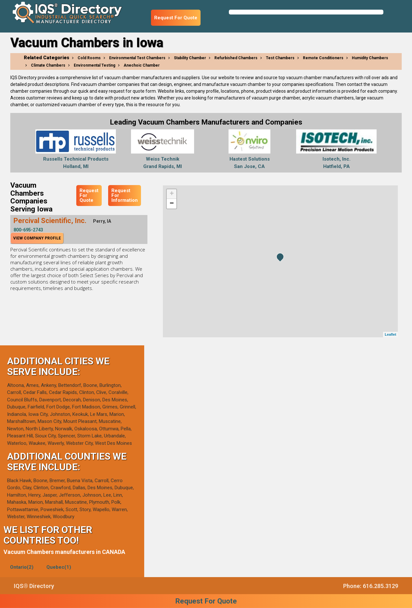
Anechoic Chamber (142, 65)
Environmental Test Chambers (137, 58)
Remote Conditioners (323, 58)
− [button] (172, 204)
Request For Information (124, 195)
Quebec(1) (58, 567)
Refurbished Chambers (236, 58)
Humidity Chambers (370, 58)
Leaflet (390, 334)
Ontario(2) (21, 567)
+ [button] (172, 194)
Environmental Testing (94, 65)
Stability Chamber (190, 58)
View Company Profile (37, 238)
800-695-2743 (28, 229)
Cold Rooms (89, 58)
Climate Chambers (48, 65)
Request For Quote (175, 18)
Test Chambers (280, 58)
